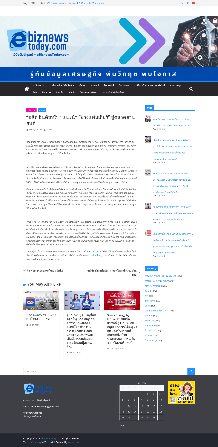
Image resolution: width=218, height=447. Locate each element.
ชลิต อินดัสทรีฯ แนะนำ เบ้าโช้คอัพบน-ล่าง (41, 317)
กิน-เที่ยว (60, 92)
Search (191, 371)
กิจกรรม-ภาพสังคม (88, 92)
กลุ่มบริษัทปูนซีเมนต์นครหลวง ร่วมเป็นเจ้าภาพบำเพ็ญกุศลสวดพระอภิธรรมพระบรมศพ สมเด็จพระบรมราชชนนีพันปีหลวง (173, 213)
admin (49, 129)
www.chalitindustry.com (95, 255)
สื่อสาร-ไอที (109, 85)
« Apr (122, 425)
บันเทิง (72, 92)
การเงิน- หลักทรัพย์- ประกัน (61, 85)
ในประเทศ (124, 85)
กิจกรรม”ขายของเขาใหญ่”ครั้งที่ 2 (43, 270)
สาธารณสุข (175, 85)
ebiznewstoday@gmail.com (45, 406)
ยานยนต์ (95, 85)
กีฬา (35, 92)
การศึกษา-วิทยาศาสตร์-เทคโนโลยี (149, 85)
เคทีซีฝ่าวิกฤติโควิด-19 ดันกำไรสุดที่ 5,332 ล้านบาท (113, 273)
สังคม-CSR (46, 92)
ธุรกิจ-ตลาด (38, 85)
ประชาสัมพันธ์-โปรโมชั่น (113, 92)
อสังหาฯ (82, 85)
